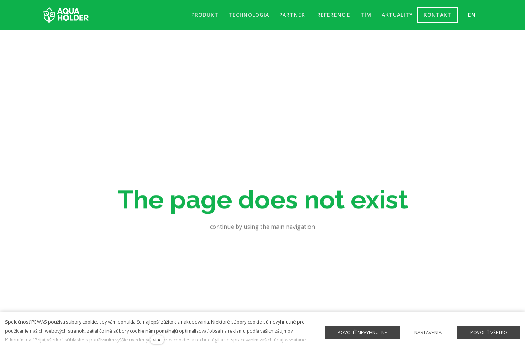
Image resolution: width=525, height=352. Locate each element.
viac (157, 339)
